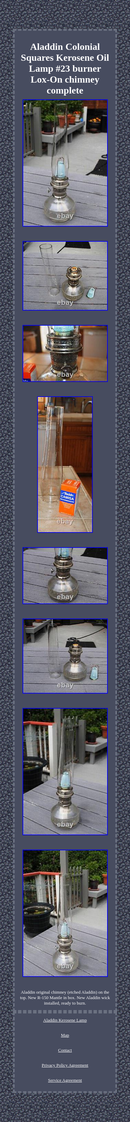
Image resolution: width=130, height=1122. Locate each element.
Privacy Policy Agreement (65, 1065)
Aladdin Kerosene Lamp (65, 1020)
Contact (65, 1050)
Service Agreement (65, 1080)
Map (65, 1035)
